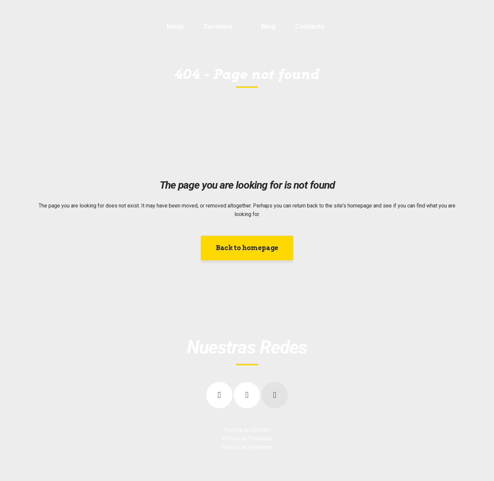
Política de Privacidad (247, 438)
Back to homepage (247, 248)
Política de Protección (247, 447)
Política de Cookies (247, 430)
